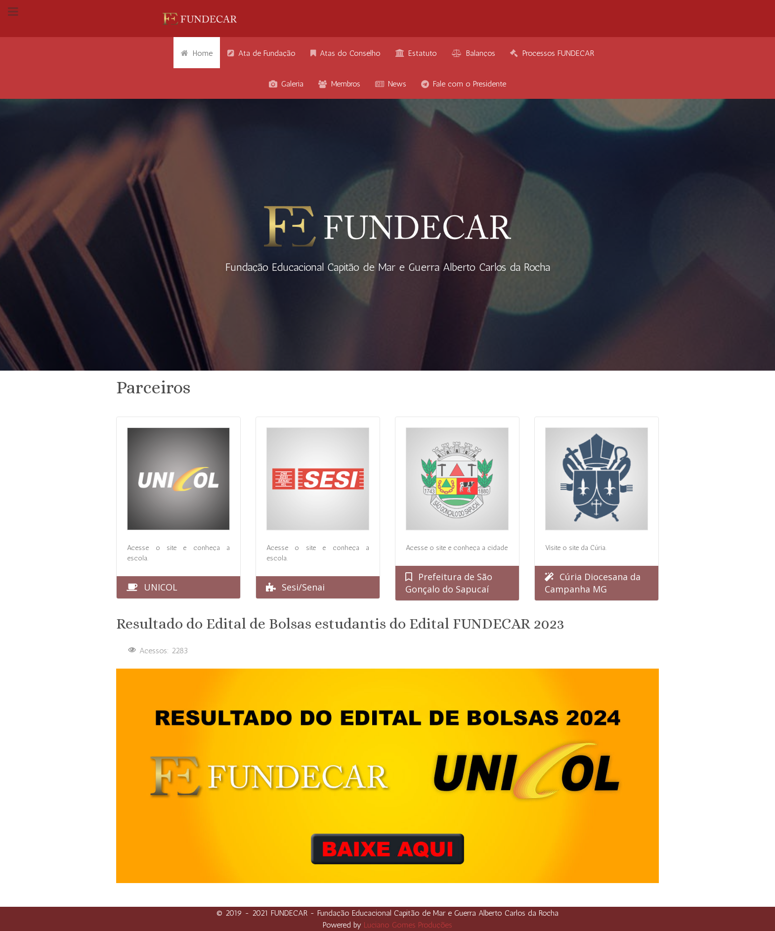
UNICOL (160, 587)
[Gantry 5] (200, 18)
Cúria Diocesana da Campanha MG (593, 583)
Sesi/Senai (303, 587)
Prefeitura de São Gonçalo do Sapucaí (448, 583)
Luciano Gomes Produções (408, 925)
